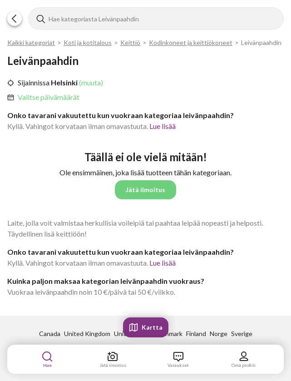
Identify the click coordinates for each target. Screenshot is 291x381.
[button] (14, 18)
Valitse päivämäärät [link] (48, 97)
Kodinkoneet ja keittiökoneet (190, 42)
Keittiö (130, 42)
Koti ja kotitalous (88, 42)
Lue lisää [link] (162, 126)
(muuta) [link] (90, 82)
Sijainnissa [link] (33, 82)
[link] (48, 97)
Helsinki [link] (63, 82)
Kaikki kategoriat (31, 42)
